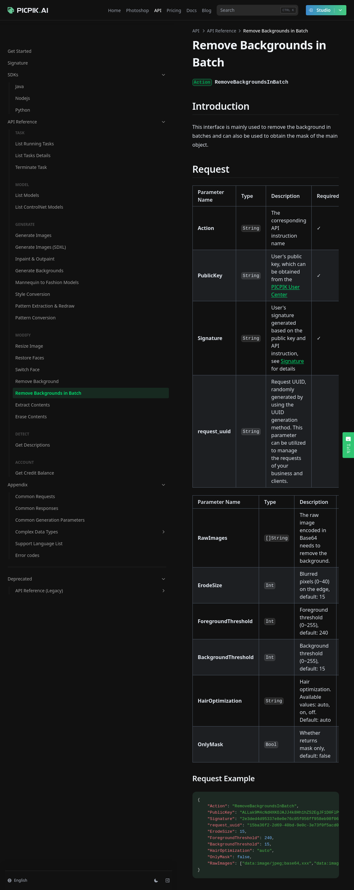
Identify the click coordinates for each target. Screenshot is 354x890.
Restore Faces (29, 351)
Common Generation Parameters (37, 523)
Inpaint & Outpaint (34, 238)
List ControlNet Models (39, 187)
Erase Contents (31, 416)
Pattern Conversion (35, 311)
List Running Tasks (34, 123)
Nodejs (22, 78)
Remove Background (37, 374)
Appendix (39, 484)
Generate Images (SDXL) (40, 227)
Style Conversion (32, 280)
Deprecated (39, 585)
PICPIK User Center (201, 208)
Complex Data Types (43, 538)
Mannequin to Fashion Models (38, 265)
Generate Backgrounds (39, 250)
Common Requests (35, 496)
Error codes (27, 562)
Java (19, 66)
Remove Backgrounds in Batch (41, 389)
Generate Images (33, 215)
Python (22, 90)
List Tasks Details (32, 135)
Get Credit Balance (34, 472)
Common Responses (36, 508)
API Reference (39, 101)
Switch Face (27, 362)
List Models (27, 175)
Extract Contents (32, 404)
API (100, 31)
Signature (18, 42)
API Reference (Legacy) (43, 600)
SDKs (39, 54)
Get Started (20, 31)
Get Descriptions (32, 445)
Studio (325, 10)
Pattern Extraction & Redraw (36, 295)
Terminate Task (31, 147)
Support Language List (38, 550)
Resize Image (29, 339)
